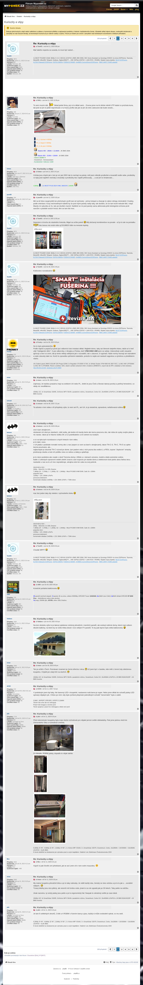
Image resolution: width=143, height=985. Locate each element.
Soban (9, 169)
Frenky (9, 351)
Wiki (131, 9)
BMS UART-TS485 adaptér (108, 62)
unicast (9, 400)
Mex (8, 859)
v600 (8, 594)
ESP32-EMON (58, 62)
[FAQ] (106, 962)
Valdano (9, 618)
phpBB (64, 969)
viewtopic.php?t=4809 (54, 368)
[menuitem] (19, 16)
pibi (8, 713)
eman (8, 377)
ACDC (9, 686)
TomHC (9, 56)
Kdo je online (9, 953)
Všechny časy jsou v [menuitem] (127, 962)
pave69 (9, 194)
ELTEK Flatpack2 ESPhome (42, 62)
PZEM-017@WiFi (69, 62)
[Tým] (112, 962)
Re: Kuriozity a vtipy (44, 43)
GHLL (9, 109)
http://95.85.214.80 (39, 368)
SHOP (116, 9)
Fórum (109, 9)
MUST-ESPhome (121, 60)
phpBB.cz (77, 973)
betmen (9, 432)
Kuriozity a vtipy (13, 22)
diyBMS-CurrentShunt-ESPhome (87, 62)
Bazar (123, 9)
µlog (137, 9)
